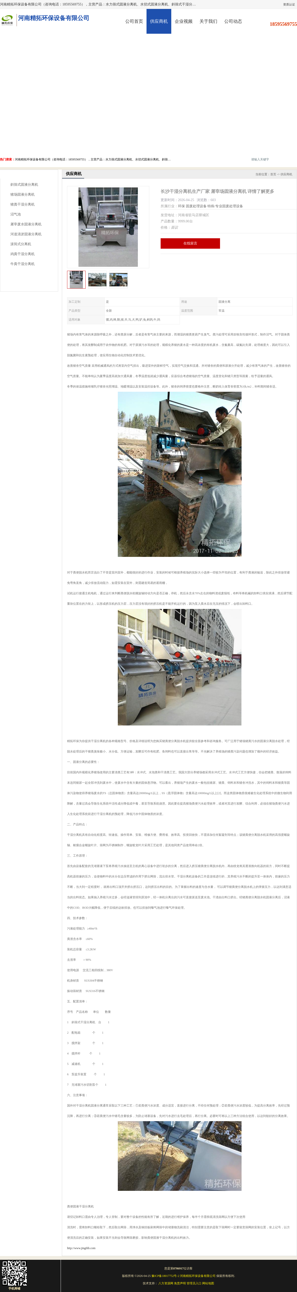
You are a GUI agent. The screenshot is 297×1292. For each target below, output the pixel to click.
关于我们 (208, 21)
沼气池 (15, 214)
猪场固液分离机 (22, 194)
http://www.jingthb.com (81, 1248)
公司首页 (134, 21)
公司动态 (233, 21)
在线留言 (190, 243)
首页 (273, 174)
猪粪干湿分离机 (22, 204)
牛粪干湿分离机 (22, 264)
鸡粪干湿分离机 (22, 254)
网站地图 (208, 1283)
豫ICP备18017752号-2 (165, 1276)
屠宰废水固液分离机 (26, 224)
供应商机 (159, 21)
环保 (181, 206)
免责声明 (180, 1283)
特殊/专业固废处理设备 (225, 206)
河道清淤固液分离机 (26, 234)
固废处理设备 (196, 206)
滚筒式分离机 (20, 244)
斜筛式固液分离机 (24, 184)
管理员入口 (194, 1283)
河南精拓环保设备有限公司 (198, 1276)
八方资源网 (165, 1283)
